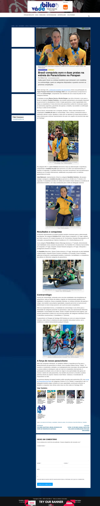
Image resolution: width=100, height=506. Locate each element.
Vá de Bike (48, 498)
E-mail (66, 463)
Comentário (41, 445)
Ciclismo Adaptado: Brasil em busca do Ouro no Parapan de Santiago (50, 427)
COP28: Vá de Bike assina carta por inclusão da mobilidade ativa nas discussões (76, 428)
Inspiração (51, 69)
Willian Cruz (43, 78)
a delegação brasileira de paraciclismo (60, 90)
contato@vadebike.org (18, 119)
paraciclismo (61, 422)
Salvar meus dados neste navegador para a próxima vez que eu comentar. (60, 479)
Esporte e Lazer (43, 69)
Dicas (36, 14)
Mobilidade (42, 14)
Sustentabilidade (51, 14)
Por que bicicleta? (29, 14)
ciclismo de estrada (46, 422)
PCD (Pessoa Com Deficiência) (74, 422)
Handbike (54, 422)
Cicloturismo (71, 14)
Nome (39, 463)
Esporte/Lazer (61, 14)
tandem (84, 422)
